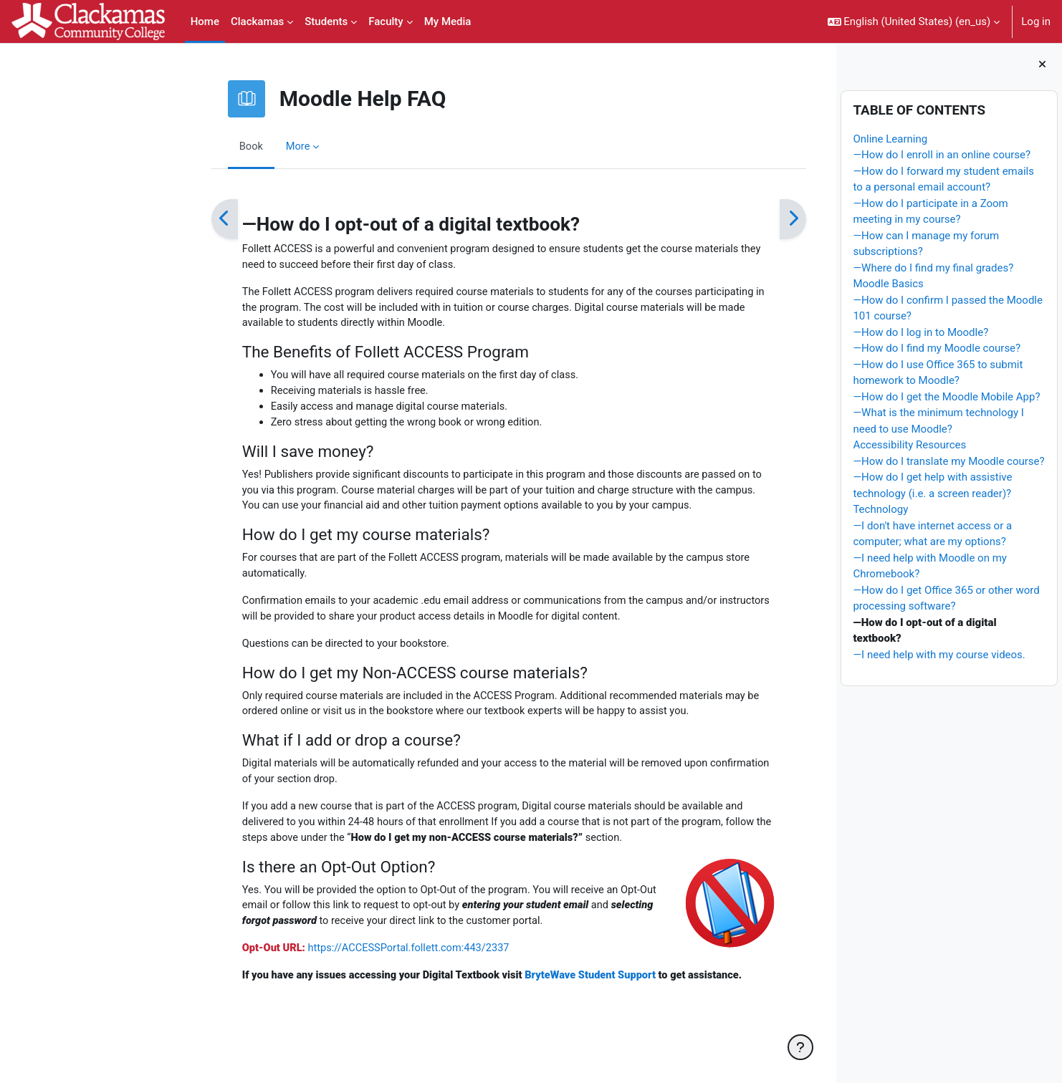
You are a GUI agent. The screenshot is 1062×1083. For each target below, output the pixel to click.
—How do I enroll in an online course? (941, 154)
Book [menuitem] (173, 146)
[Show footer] (800, 1047)
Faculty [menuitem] (385, 21)
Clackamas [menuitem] (257, 21)
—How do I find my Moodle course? (936, 348)
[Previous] (146, 219)
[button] (914, 21)
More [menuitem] (220, 146)
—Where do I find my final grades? (933, 267)
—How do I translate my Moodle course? (948, 461)
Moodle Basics (888, 283)
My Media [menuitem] (448, 21)
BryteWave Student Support (521, 988)
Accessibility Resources (909, 444)
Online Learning (890, 139)
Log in (1036, 21)
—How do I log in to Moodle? (920, 332)
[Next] (714, 219)
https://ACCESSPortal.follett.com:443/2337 (334, 961)
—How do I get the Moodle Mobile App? (946, 396)
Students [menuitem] (326, 21)
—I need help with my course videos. (939, 654)
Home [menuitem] (205, 21)
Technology (880, 509)
